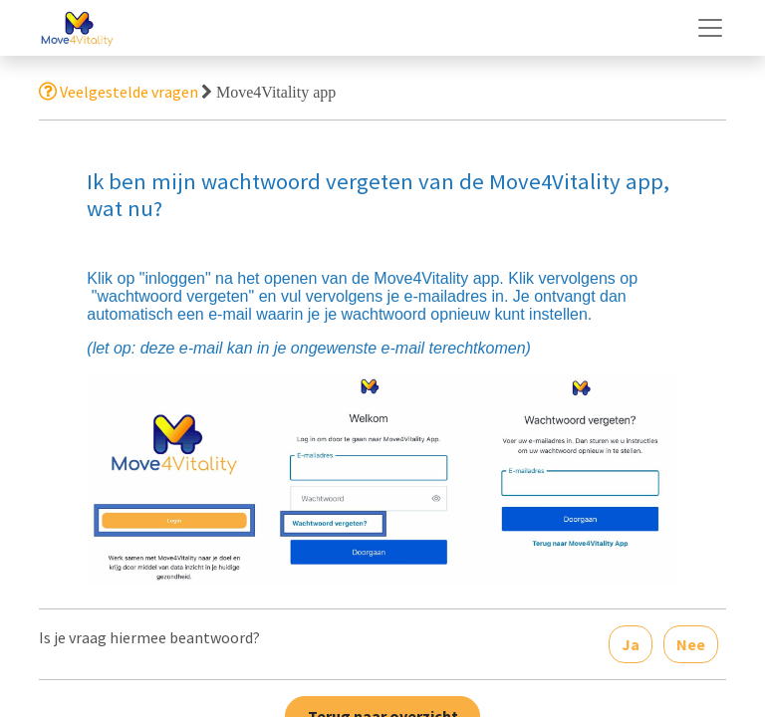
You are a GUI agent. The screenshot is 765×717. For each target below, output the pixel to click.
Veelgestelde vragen (118, 92)
